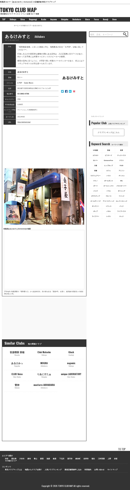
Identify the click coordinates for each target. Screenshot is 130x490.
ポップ (95, 211)
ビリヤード (108, 155)
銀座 (54, 459)
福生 (93, 459)
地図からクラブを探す (33, 470)
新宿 (42, 459)
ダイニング (121, 191)
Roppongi (33, 19)
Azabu (43, 19)
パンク (121, 206)
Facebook (66, 91)
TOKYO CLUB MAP (18, 10)
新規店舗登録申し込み (73, 470)
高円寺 (69, 459)
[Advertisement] (44, 146)
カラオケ (95, 155)
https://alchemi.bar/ (24, 122)
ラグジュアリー (95, 175)
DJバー (95, 160)
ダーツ (95, 186)
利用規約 (87, 470)
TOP (3, 19)
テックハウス (121, 155)
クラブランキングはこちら (108, 132)
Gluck (71, 353)
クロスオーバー (121, 186)
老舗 (95, 170)
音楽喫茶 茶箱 (17, 353)
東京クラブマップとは (13, 470)
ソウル (108, 191)
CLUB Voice (17, 375)
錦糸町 (77, 459)
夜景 (121, 150)
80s (121, 181)
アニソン (121, 170)
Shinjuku (64, 19)
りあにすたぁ (44, 375)
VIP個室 (95, 150)
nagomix (71, 364)
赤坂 (115, 459)
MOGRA (44, 364)
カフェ (108, 170)
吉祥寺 (86, 459)
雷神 (17, 386)
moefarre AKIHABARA (44, 386)
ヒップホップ (108, 165)
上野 (109, 459)
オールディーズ (95, 201)
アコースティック (108, 201)
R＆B (121, 165)
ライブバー (95, 216)
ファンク (121, 196)
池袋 (48, 459)
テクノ (95, 181)
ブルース (108, 196)
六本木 (21, 459)
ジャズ (95, 191)
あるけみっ (17, 364)
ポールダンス (108, 181)
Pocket (74, 91)
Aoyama (53, 19)
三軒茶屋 (101, 459)
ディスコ (121, 175)
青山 (35, 459)
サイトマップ (112, 470)
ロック (121, 216)
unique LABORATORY (71, 375)
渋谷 (6, 459)
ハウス (108, 175)
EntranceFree (108, 160)
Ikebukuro (76, 19)
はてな (70, 91)
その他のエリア (25, 25)
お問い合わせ (99, 470)
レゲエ (108, 216)
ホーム (16, 25)
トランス (108, 206)
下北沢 (61, 459)
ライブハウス (121, 211)
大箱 (95, 165)
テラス (121, 160)
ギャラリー (95, 206)
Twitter (62, 91)
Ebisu (22, 19)
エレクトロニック (121, 201)
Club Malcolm (44, 353)
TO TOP (122, 449)
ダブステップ (95, 196)
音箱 (108, 150)
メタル (108, 211)
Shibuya (13, 19)
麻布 (29, 459)
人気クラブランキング (53, 470)
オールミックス (108, 186)
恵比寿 (13, 459)
